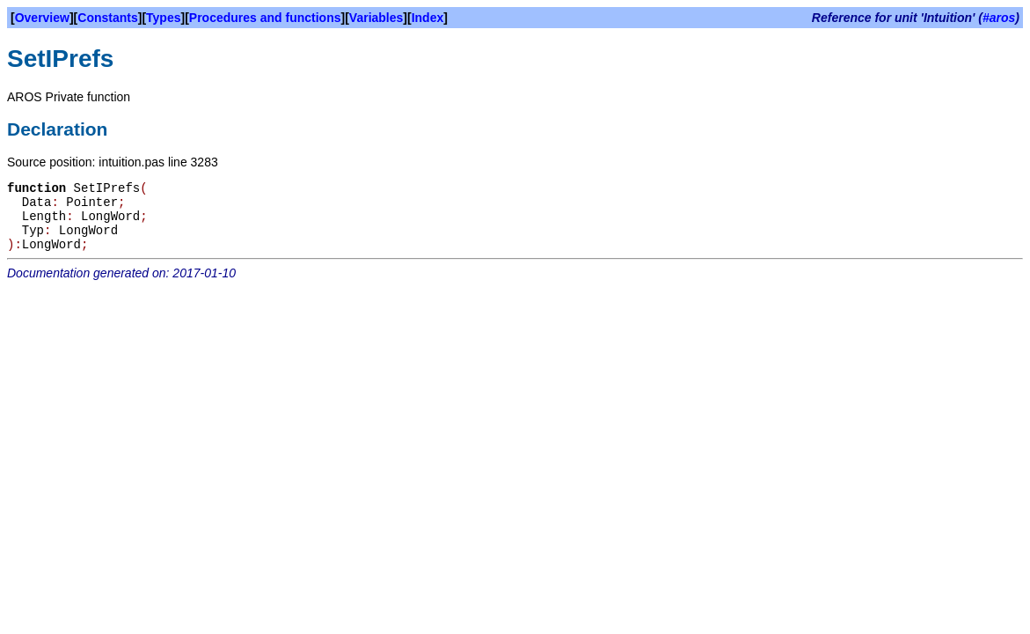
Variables (376, 18)
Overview (42, 18)
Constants (107, 18)
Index (428, 18)
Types (163, 18)
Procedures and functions (265, 18)
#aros (999, 18)
